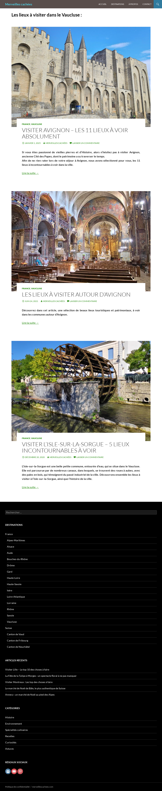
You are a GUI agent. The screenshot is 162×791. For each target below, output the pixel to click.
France (26, 124)
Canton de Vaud (15, 634)
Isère (9, 590)
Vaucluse (36, 124)
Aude (10, 552)
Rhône (10, 609)
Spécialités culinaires (16, 729)
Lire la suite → (30, 173)
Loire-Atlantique (16, 596)
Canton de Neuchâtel (18, 646)
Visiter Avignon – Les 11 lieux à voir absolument (75, 133)
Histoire (9, 717)
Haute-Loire (13, 577)
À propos (133, 4)
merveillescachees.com (42, 786)
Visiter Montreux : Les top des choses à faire (28, 682)
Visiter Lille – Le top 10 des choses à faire (27, 669)
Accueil (103, 4)
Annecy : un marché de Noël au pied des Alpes (30, 694)
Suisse (8, 627)
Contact (147, 4)
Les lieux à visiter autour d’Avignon (76, 294)
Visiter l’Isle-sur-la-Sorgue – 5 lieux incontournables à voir (75, 447)
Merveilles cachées (18, 4)
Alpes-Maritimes (16, 540)
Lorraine (11, 602)
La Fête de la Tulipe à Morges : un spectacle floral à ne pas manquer (41, 675)
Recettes (9, 736)
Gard (9, 571)
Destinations (117, 4)
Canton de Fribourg (17, 640)
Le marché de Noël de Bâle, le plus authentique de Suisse (35, 688)
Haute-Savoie (14, 584)
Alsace (10, 546)
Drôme (11, 565)
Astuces (9, 748)
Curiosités (10, 742)
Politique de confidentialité (17, 786)
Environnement (13, 723)
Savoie (10, 615)
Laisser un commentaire (86, 143)
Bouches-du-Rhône (17, 559)
